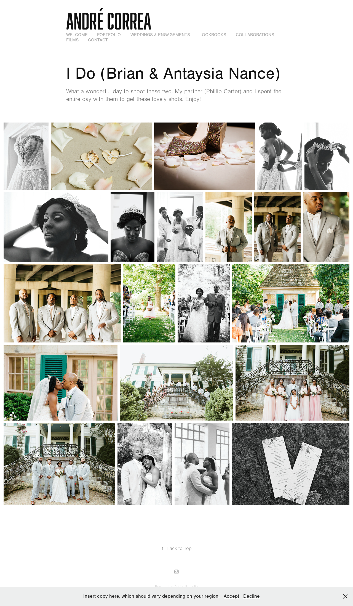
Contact (98, 40)
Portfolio (109, 34)
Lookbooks (212, 34)
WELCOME (77, 34)
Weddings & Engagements (160, 34)
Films (72, 40)
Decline (251, 596)
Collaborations (255, 34)
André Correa (108, 20)
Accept (231, 596)
